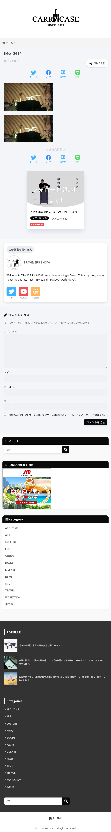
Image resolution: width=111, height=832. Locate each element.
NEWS (8, 576)
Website (35, 298)
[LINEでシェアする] (77, 74)
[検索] (65, 449)
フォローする (59, 219)
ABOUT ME (11, 528)
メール (9, 387)
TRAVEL (10, 590)
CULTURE (10, 542)
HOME (55, 819)
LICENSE (10, 569)
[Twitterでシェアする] (33, 74)
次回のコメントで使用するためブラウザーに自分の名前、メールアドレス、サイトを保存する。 (57, 414)
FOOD (8, 549)
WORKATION (13, 597)
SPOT (8, 583)
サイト (8, 401)
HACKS (9, 562)
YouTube (23, 298)
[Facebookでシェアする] (48, 74)
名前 (8, 372)
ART (7, 535)
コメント (11, 331)
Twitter (11, 298)
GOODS (9, 556)
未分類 (9, 604)
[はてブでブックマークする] (63, 74)
